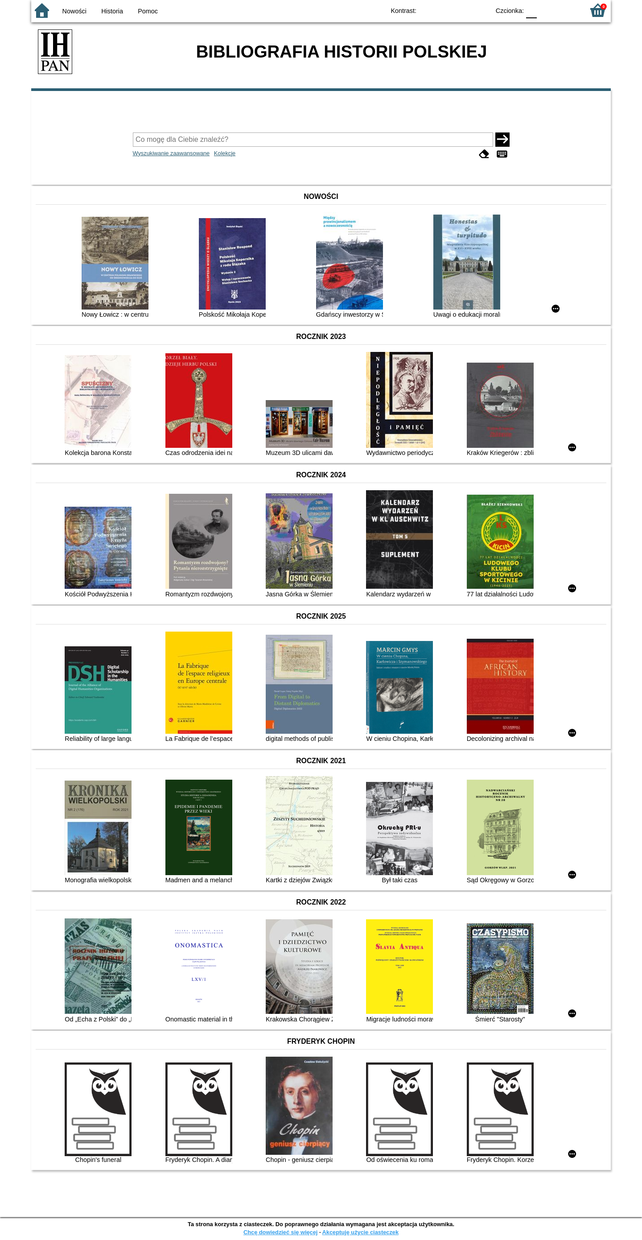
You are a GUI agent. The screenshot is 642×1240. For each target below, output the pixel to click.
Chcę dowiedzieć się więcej (280, 1232)
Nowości (74, 11)
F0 (531, 10)
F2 (567, 10)
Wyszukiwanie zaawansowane (171, 153)
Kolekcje (224, 153)
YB (462, 10)
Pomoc (148, 11)
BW (444, 10)
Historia (112, 11)
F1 (547, 10)
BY (480, 10)
